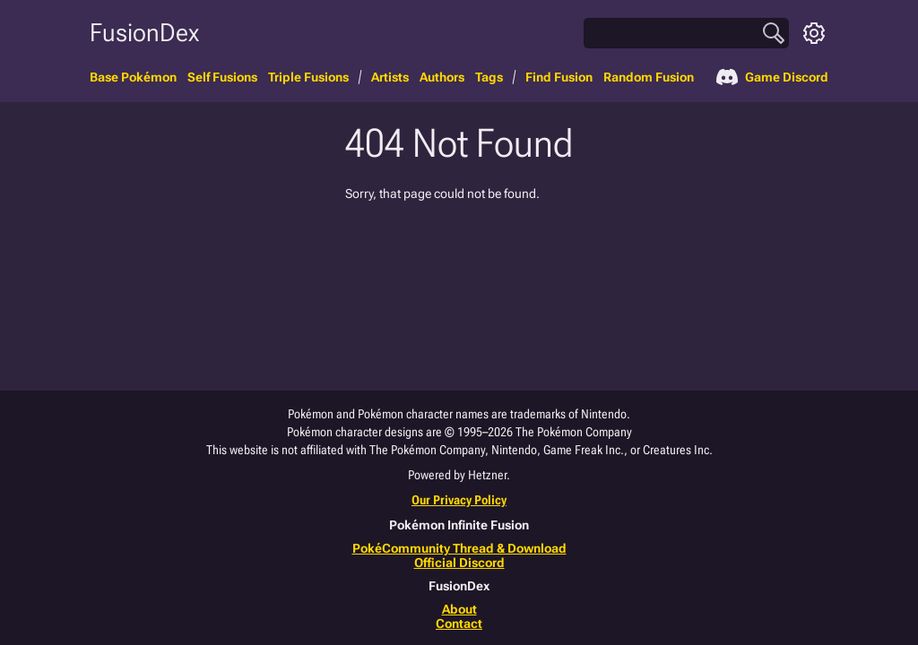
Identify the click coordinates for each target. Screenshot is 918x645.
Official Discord (459, 562)
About (459, 609)
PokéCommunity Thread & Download (459, 548)
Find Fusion (559, 77)
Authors (442, 77)
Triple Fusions (308, 77)
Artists (390, 77)
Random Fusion (648, 77)
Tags (489, 77)
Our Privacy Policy (459, 500)
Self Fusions (222, 77)
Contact (459, 623)
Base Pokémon (133, 77)
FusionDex (144, 32)
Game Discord (772, 77)
